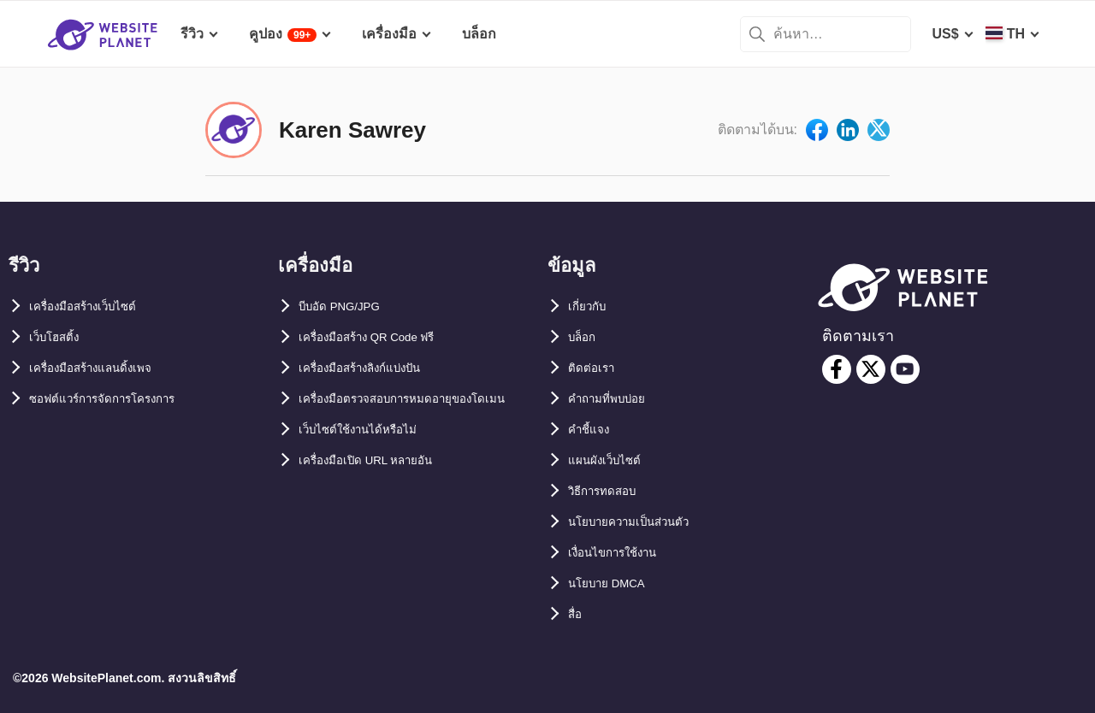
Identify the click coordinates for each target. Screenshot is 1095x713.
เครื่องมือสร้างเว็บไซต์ (94, 306)
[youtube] (905, 369)
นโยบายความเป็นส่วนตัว (641, 522)
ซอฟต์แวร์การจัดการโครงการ (119, 399)
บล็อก (585, 337)
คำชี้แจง (593, 429)
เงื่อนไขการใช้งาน (623, 552)
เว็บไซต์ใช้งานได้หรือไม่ (370, 460)
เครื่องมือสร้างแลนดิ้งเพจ (103, 368)
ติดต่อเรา (595, 368)
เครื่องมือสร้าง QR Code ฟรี (383, 337)
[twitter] (870, 369)
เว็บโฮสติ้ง (59, 337)
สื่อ (576, 614)
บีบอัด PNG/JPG (348, 306)
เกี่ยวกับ (590, 306)
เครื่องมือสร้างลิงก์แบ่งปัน (374, 368)
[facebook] (836, 369)
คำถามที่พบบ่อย (615, 399)
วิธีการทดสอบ (610, 491)
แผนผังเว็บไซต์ (611, 460)
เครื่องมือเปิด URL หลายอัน (380, 491)
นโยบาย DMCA (614, 583)
